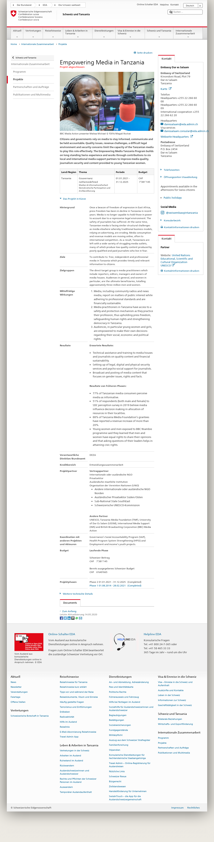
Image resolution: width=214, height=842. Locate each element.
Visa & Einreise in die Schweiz (130, 34)
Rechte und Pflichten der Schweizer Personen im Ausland (78, 793)
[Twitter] (65, 630)
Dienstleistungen (104, 34)
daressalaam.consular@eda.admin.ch (186, 131)
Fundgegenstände (118, 742)
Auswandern (66, 799)
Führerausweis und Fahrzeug (124, 709)
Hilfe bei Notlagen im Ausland (124, 714)
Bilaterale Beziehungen (170, 731)
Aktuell (17, 34)
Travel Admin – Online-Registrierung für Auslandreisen (129, 777)
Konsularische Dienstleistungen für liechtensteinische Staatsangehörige (127, 769)
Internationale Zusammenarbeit (188, 34)
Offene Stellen (18, 714)
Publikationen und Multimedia (174, 765)
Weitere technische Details (77, 593)
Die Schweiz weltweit (69, 5)
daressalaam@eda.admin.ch (181, 124)
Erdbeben (65, 724)
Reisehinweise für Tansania (73, 694)
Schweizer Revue (117, 789)
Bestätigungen (116, 732)
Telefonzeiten (171, 169)
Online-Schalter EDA (61, 646)
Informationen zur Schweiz (172, 713)
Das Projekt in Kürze (74, 198)
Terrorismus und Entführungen (76, 719)
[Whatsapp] (77, 630)
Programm (163, 750)
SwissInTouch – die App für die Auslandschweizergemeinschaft (125, 811)
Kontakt (164, 58)
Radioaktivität (67, 729)
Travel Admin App (69, 749)
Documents (68, 602)
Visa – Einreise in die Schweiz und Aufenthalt (175, 696)
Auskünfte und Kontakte (170, 703)
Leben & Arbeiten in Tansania (77, 34)
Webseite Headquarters (177, 136)
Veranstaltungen (19, 704)
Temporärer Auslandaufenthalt (76, 804)
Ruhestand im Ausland (71, 773)
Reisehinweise (53, 34)
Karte (166, 88)
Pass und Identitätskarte (121, 699)
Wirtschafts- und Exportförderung (175, 736)
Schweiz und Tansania (159, 34)
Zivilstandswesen (117, 799)
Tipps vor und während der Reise (77, 704)
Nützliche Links (117, 784)
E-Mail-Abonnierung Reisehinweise (78, 744)
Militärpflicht (115, 747)
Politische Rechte (117, 704)
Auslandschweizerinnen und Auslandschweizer (74, 785)
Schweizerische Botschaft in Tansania (30, 728)
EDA (45, 5)
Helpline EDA (152, 646)
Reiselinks (65, 739)
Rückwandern (67, 778)
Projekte (162, 755)
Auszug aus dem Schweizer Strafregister (129, 752)
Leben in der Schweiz (169, 708)
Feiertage (15, 709)
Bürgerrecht (115, 794)
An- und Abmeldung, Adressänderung (129, 694)
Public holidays (173, 197)
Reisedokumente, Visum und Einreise (79, 709)
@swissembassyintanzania (182, 212)
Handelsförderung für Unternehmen (128, 804)
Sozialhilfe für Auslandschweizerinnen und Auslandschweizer (131, 721)
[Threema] (73, 630)
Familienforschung (118, 757)
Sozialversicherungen (120, 737)
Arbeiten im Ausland (70, 768)
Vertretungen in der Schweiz (74, 763)
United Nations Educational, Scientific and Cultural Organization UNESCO (177, 260)
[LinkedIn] (69, 630)
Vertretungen (33, 34)
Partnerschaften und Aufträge (173, 760)
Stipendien (114, 762)
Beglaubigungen (117, 727)
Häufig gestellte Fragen (72, 714)
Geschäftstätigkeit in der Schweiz (175, 717)
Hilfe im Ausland (68, 734)
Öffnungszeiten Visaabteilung (180, 177)
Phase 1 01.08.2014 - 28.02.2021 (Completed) (115, 585)
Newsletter (16, 699)
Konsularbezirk (172, 220)
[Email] (80, 630)
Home (14, 44)
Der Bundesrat (24, 5)
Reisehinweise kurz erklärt (73, 699)
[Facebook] (62, 630)
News (13, 694)
